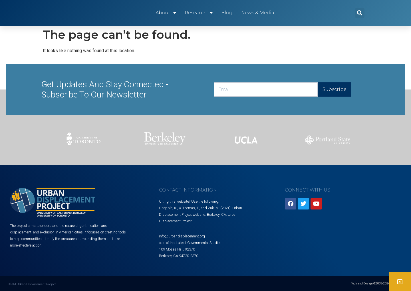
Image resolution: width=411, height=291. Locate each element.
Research (199, 13)
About (166, 13)
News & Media (257, 12)
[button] (359, 13)
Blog (227, 12)
